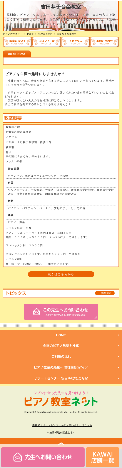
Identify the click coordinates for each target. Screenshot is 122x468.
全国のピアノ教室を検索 (61, 345)
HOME (61, 335)
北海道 (30, 34)
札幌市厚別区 (45, 34)
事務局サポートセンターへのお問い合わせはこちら (62, 425)
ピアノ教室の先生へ (61, 367)
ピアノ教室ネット (13, 34)
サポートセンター (61, 378)
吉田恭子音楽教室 (67, 34)
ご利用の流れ (61, 356)
